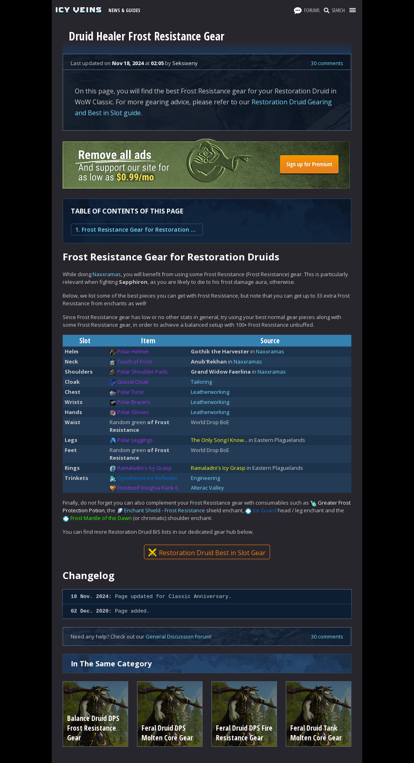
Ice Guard (265, 510)
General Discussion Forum (178, 636)
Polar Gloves (133, 412)
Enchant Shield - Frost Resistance (164, 510)
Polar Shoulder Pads (142, 371)
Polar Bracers (133, 402)
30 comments (327, 63)
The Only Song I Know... (219, 440)
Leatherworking (210, 391)
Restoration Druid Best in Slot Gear (207, 552)
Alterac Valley (207, 487)
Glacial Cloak (133, 381)
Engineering (205, 478)
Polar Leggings (135, 440)
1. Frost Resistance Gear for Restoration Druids (137, 229)
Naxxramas (107, 274)
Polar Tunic (130, 391)
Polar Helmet (133, 351)
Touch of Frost (134, 361)
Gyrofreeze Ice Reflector (147, 478)
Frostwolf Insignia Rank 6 (147, 487)
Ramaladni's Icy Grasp (144, 467)
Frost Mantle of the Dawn (101, 518)
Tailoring (201, 381)
